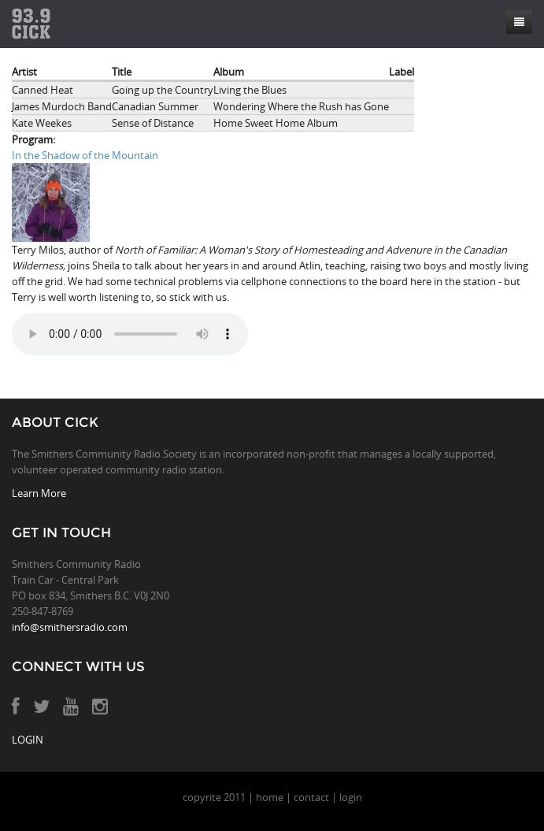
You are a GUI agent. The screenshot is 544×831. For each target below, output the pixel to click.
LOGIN (27, 740)
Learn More (39, 493)
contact (311, 797)
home (269, 797)
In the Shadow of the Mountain (85, 155)
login (350, 797)
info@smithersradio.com (70, 627)
